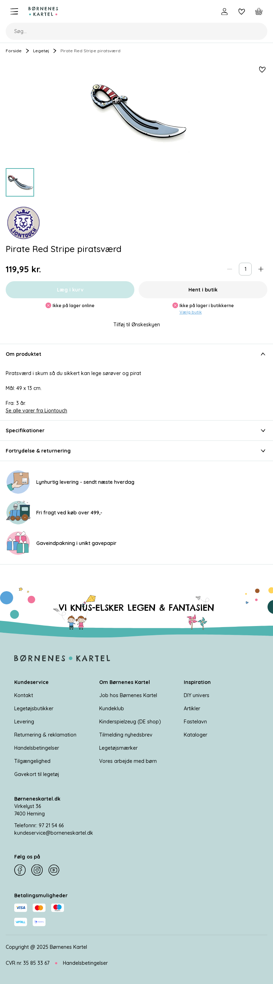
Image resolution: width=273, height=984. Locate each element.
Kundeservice (31, 682)
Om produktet (136, 354)
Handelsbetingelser (36, 748)
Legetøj (41, 50)
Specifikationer (136, 430)
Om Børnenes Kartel (124, 682)
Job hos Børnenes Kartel (128, 695)
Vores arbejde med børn (128, 761)
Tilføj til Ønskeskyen (136, 325)
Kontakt (23, 695)
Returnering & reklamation (45, 735)
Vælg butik (191, 312)
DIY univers (196, 695)
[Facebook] (20, 870)
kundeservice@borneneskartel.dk (53, 833)
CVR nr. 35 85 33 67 (27, 963)
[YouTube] (54, 870)
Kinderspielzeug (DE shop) (130, 721)
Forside (14, 50)
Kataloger (195, 735)
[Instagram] (37, 870)
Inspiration (197, 682)
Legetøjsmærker (118, 748)
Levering (24, 721)
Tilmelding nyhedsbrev (125, 735)
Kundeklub (111, 708)
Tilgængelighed (32, 761)
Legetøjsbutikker (33, 708)
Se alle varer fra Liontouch (36, 410)
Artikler (192, 708)
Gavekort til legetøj (36, 774)
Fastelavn (195, 721)
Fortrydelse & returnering (136, 450)
